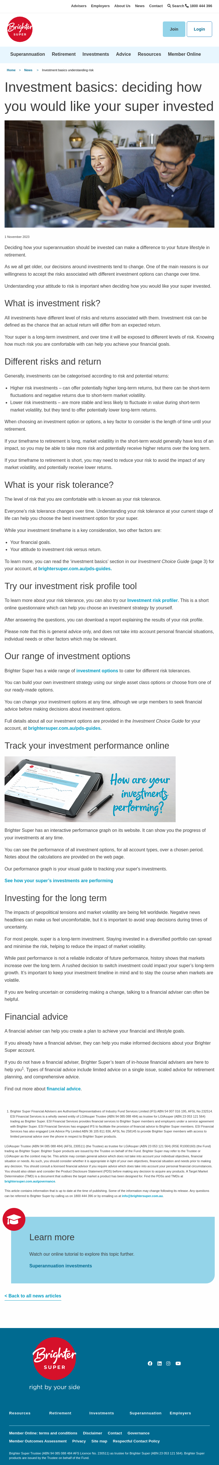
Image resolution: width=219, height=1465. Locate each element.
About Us (122, 6)
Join (174, 29)
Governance (138, 1433)
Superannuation (27, 54)
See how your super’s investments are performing (59, 880)
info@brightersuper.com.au (142, 1196)
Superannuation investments (60, 1265)
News (140, 6)
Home (11, 70)
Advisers (78, 6)
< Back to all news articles (33, 1295)
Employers (100, 6)
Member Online (184, 54)
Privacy (79, 1441)
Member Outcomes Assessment (38, 1441)
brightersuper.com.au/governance (30, 1181)
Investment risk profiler (152, 600)
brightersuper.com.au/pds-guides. (75, 568)
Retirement (64, 54)
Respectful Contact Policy (136, 1441)
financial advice (64, 1088)
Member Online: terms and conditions (43, 1433)
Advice (123, 54)
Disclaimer (92, 1433)
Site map (100, 1441)
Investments (95, 54)
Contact (156, 6)
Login (199, 29)
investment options (97, 670)
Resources (149, 54)
